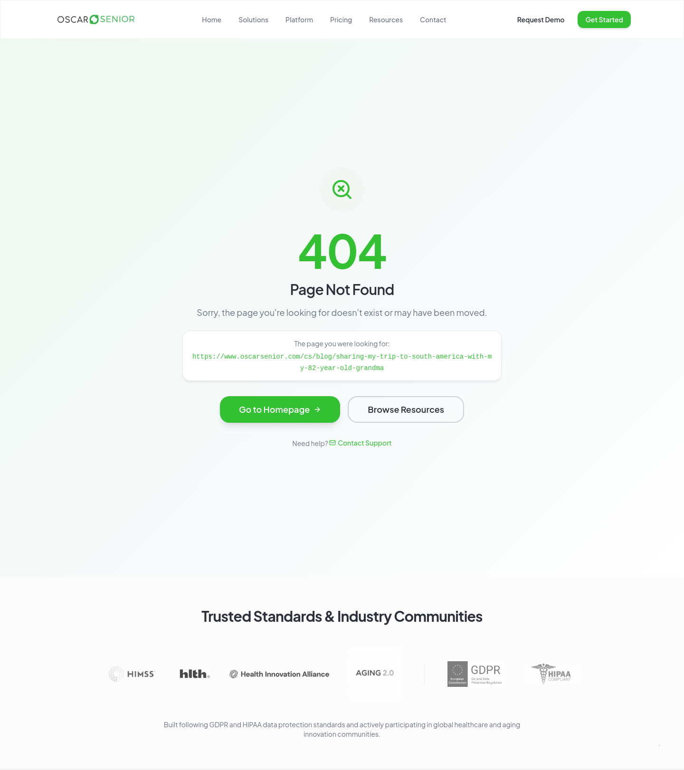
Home (211, 19)
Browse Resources (406, 411)
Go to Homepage (280, 411)
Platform (299, 19)
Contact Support (360, 442)
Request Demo (541, 19)
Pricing (341, 19)
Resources (386, 19)
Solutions (253, 19)
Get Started (604, 19)
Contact (433, 19)
